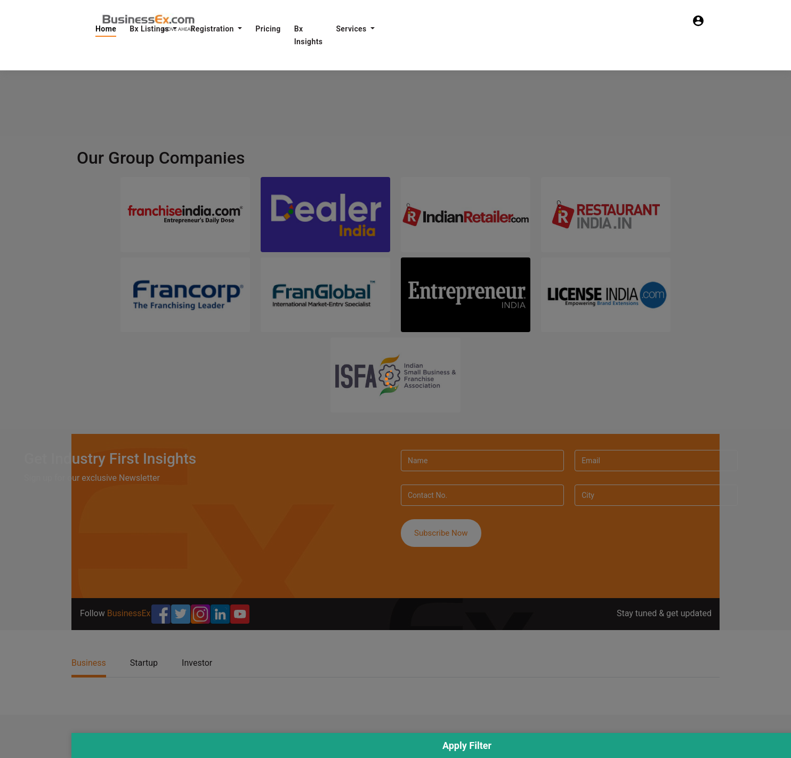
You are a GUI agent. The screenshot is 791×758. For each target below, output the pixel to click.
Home (105, 29)
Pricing (267, 29)
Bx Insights (308, 35)
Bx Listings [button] (150, 29)
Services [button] (352, 29)
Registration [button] (213, 29)
